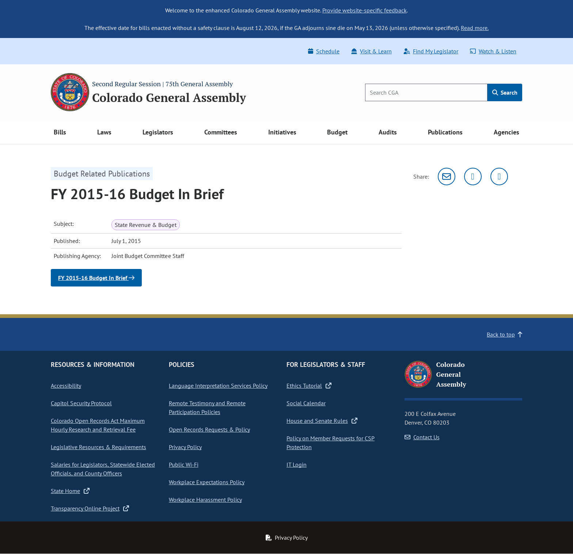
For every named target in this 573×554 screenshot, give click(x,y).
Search (504, 92)
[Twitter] (473, 176)
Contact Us (422, 437)
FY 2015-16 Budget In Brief (96, 277)
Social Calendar (306, 403)
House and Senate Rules (321, 420)
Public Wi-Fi (183, 464)
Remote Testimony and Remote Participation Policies (207, 407)
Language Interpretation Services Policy (218, 385)
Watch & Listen (493, 51)
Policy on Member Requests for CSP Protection (330, 443)
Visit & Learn (371, 51)
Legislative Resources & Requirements (98, 447)
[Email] (446, 176)
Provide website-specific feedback (364, 10)
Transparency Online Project (90, 508)
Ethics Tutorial (308, 385)
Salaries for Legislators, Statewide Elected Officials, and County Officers (103, 469)
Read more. (475, 27)
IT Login (296, 464)
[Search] (426, 92)
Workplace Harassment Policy (205, 499)
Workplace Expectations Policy (206, 482)
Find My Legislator (430, 51)
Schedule (323, 51)
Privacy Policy (185, 447)
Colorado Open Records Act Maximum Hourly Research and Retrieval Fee (98, 425)
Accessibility (66, 385)
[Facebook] (499, 176)
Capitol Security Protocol (81, 403)
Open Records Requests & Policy (209, 429)
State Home (70, 490)
